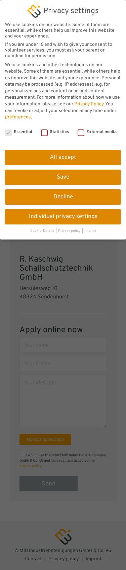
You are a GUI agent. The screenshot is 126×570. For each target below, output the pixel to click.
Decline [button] (63, 193)
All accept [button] (63, 153)
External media (97, 128)
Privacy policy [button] (69, 227)
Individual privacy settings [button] (63, 212)
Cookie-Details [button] (42, 227)
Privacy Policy (88, 100)
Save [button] (63, 173)
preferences (18, 113)
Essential (18, 128)
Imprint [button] (90, 227)
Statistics (55, 128)
